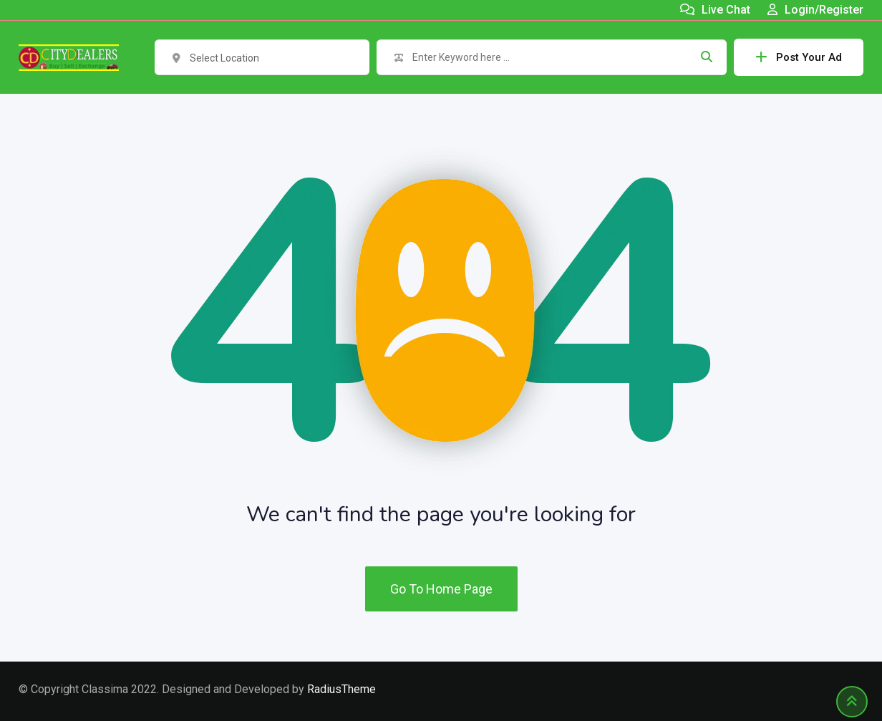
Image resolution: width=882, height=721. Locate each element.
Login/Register (815, 10)
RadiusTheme (341, 689)
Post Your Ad (798, 57)
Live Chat (715, 10)
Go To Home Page (441, 588)
